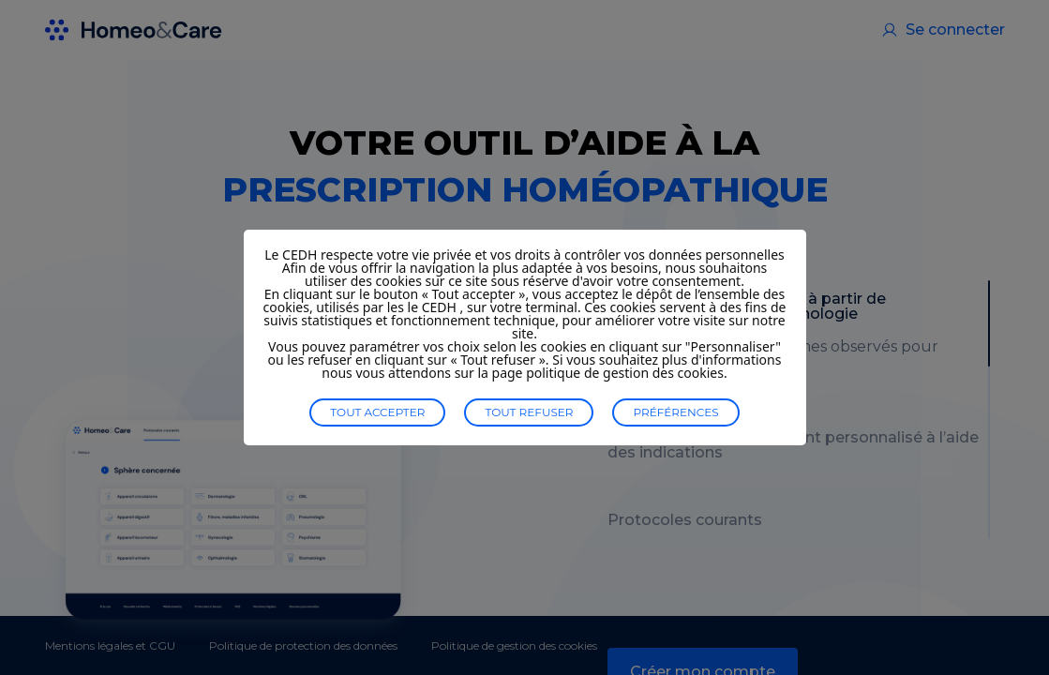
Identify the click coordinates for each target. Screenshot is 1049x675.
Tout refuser (529, 412)
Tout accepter (377, 412)
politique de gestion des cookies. (626, 373)
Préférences (675, 412)
